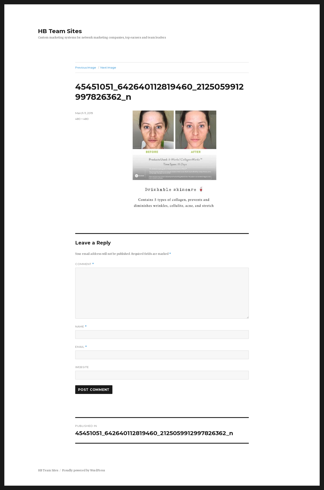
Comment (84, 264)
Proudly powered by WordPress (83, 470)
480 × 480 (82, 118)
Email (81, 347)
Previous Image (85, 67)
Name (81, 326)
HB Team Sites (60, 31)
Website (82, 367)
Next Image (108, 67)
